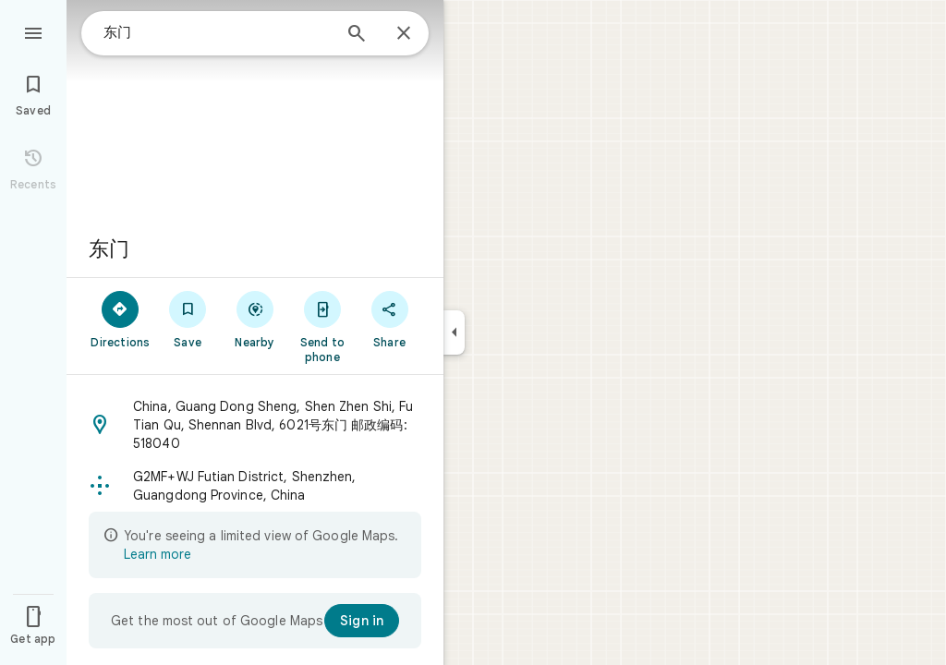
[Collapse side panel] (454, 332)
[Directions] (120, 318)
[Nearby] (255, 318)
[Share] (389, 318)
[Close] (404, 34)
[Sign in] (361, 620)
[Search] (356, 35)
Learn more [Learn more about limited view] (157, 554)
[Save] (188, 318)
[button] (255, 425)
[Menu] (33, 31)
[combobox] (217, 32)
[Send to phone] (322, 326)
